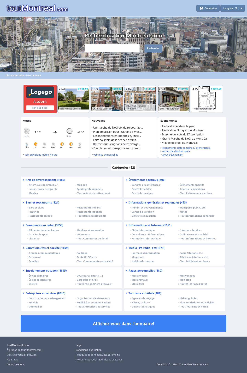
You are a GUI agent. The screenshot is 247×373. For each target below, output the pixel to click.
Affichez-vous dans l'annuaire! (123, 323)
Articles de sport (38, 234)
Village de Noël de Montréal (180, 143)
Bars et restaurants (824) (40, 202)
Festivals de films (142, 189)
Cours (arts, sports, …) (90, 275)
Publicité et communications (94, 302)
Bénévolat (35, 257)
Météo (183, 211)
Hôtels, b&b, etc (141, 302)
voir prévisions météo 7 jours (41, 154)
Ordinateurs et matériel (194, 234)
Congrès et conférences (146, 184)
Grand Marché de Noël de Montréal (185, 138)
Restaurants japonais (89, 211)
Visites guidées (189, 298)
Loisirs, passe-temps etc (43, 189)
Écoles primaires (38, 275)
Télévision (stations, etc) (194, 257)
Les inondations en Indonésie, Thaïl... (117, 136)
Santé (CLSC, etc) (87, 257)
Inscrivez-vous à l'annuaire (22, 354)
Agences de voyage (143, 298)
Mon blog (185, 279)
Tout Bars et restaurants (91, 215)
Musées (33, 193)
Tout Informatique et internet (198, 238)
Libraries (34, 238)
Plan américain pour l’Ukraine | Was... (117, 132)
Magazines (138, 257)
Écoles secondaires (40, 279)
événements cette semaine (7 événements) (186, 147)
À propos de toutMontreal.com (24, 350)
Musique (82, 184)
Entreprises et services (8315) (43, 293)
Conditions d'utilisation (89, 350)
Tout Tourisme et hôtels (194, 306)
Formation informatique (146, 238)
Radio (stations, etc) (191, 253)
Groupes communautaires (44, 253)
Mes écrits (138, 284)
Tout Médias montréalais (195, 261)
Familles (34, 261)
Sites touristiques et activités (197, 302)
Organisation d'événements (93, 298)
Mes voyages (187, 275)
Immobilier (35, 306)
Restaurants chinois (40, 215)
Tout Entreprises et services (93, 306)
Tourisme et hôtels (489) (143, 293)
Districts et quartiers (144, 215)
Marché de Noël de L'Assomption (183, 134)
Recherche (153, 48)
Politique (82, 253)
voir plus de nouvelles (105, 154)
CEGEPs (33, 284)
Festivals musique (142, 193)
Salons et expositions (192, 189)
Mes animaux (140, 279)
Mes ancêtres (140, 275)
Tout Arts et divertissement (93, 193)
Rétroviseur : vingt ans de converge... (117, 144)
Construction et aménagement (47, 298)
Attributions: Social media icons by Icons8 (99, 359)
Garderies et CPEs (87, 279)
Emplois (33, 302)
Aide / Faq (12, 359)
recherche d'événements (176, 151)
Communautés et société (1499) (45, 248)
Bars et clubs (36, 207)
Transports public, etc (192, 207)
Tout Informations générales (197, 215)
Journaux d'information (146, 253)
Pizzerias (34, 211)
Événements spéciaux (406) (145, 180)
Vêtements (83, 234)
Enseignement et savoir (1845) (44, 270)
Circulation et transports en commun (117, 148)
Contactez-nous (15, 364)
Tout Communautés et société (95, 261)
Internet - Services (191, 230)
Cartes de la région (143, 211)
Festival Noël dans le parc (178, 126)
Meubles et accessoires (90, 230)
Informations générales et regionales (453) (156, 202)
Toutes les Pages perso (193, 284)
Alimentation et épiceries (44, 230)
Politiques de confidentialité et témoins (98, 354)
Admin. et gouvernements (147, 207)
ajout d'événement (172, 154)
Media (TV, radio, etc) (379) (144, 248)
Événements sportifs (192, 184)
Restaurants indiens (89, 207)
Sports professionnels (90, 189)
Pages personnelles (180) (143, 270)
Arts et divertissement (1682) (43, 180)
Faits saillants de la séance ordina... (115, 140)
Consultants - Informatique (148, 234)
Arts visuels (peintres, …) (43, 184)
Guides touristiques (143, 306)
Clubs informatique (143, 230)
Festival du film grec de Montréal (183, 130)
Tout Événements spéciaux (196, 193)
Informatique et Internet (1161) (148, 225)
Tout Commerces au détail (92, 238)
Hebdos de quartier (143, 261)
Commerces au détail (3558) (42, 225)
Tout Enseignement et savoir (94, 284)
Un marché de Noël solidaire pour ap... (118, 127)
